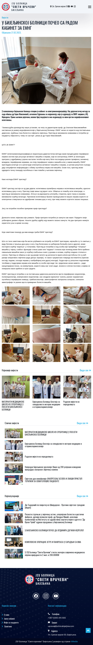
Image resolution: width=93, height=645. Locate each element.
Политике (8, 626)
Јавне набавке (9, 618)
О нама (6, 614)
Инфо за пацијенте (11, 622)
